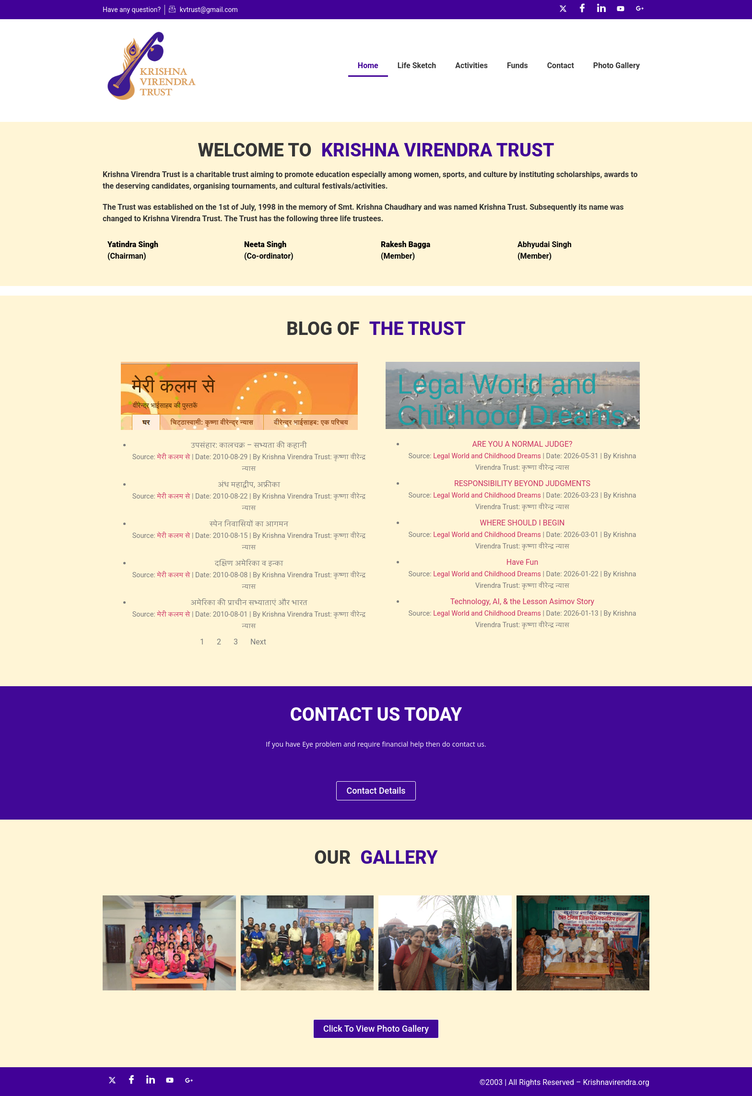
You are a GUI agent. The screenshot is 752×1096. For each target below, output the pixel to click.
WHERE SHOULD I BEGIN (522, 522)
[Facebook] (582, 9)
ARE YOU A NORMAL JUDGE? (522, 444)
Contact (560, 65)
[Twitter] (563, 9)
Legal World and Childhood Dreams (487, 456)
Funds (517, 65)
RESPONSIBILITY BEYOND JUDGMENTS (522, 483)
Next (258, 641)
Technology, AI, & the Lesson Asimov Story (522, 601)
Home (368, 65)
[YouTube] (620, 9)
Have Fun (522, 562)
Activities (471, 65)
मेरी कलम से (173, 457)
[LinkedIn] (601, 9)
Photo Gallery (616, 65)
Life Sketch (417, 65)
